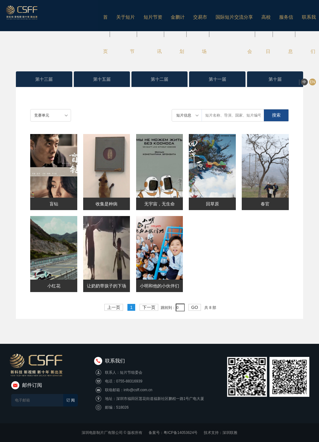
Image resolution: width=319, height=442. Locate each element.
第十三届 (44, 79)
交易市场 (183, 17)
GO (194, 307)
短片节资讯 (138, 17)
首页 (93, 17)
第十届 (275, 79)
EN (310, 17)
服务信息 (265, 17)
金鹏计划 (162, 17)
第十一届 (217, 79)
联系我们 (286, 17)
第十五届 (102, 79)
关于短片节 (112, 17)
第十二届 (159, 79)
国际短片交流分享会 (215, 17)
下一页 (148, 307)
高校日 (245, 17)
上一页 (113, 307)
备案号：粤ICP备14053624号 (173, 432)
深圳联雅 (229, 432)
